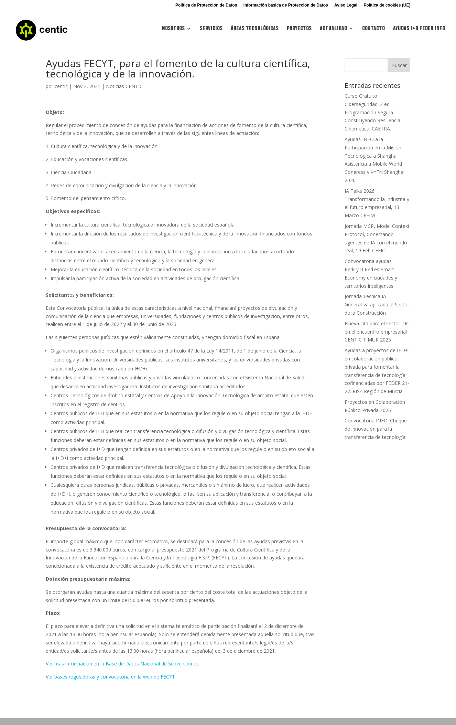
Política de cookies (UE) (386, 5)
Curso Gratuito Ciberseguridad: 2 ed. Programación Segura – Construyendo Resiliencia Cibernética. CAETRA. (372, 112)
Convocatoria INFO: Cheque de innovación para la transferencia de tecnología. (376, 428)
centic (61, 86)
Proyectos (299, 32)
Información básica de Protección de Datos (285, 5)
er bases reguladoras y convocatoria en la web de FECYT (111, 676)
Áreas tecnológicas (255, 32)
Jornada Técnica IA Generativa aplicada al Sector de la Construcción (377, 304)
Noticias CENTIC (124, 86)
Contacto (373, 32)
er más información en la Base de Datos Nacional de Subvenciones (123, 663)
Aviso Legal (345, 5)
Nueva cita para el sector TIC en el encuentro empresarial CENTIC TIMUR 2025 (377, 331)
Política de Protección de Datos (206, 5)
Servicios (211, 32)
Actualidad (333, 32)
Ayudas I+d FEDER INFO (419, 32)
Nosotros (173, 32)
